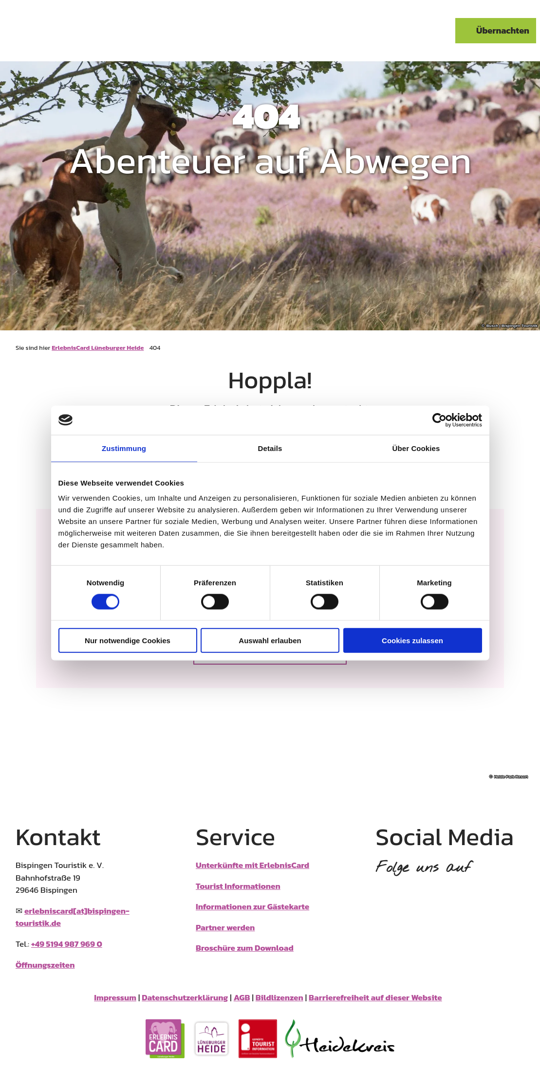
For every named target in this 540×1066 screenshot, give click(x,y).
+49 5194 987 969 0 (66, 944)
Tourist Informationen (238, 886)
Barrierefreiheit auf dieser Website (375, 998)
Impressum (115, 998)
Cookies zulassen (412, 640)
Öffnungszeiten (45, 964)
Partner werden (225, 927)
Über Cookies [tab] (416, 448)
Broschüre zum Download (245, 947)
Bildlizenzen (279, 998)
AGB (242, 998)
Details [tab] (270, 448)
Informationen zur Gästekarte (252, 906)
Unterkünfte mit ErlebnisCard (252, 865)
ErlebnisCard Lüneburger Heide (98, 347)
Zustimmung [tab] (124, 448)
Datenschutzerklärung (185, 998)
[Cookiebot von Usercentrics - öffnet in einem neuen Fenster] (439, 420)
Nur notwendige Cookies (127, 640)
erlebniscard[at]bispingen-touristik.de (73, 917)
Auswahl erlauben (270, 640)
